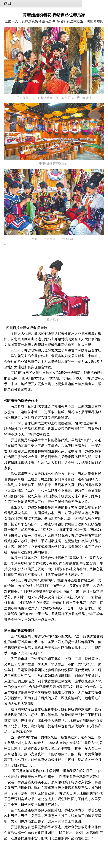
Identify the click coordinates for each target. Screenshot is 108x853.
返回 (7, 3)
